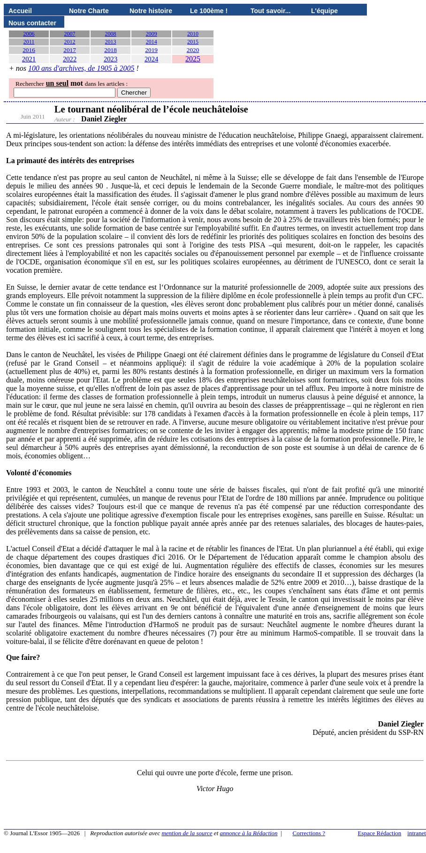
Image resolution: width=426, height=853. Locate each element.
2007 (70, 33)
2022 (69, 59)
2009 (151, 33)
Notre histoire (150, 11)
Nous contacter (32, 23)
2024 (151, 59)
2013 (110, 41)
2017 (69, 49)
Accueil (20, 11)
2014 (151, 41)
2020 (193, 49)
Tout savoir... (270, 11)
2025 (192, 59)
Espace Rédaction (380, 833)
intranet (416, 833)
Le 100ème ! (209, 11)
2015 (192, 41)
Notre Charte (89, 11)
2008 (110, 33)
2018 (110, 49)
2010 (192, 33)
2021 (29, 59)
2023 (110, 59)
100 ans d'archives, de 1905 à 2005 (81, 68)
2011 (29, 41)
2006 (29, 33)
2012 (70, 41)
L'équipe (324, 11)
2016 (29, 49)
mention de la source (186, 833)
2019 (151, 49)
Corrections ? (308, 833)
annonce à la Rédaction (249, 833)
